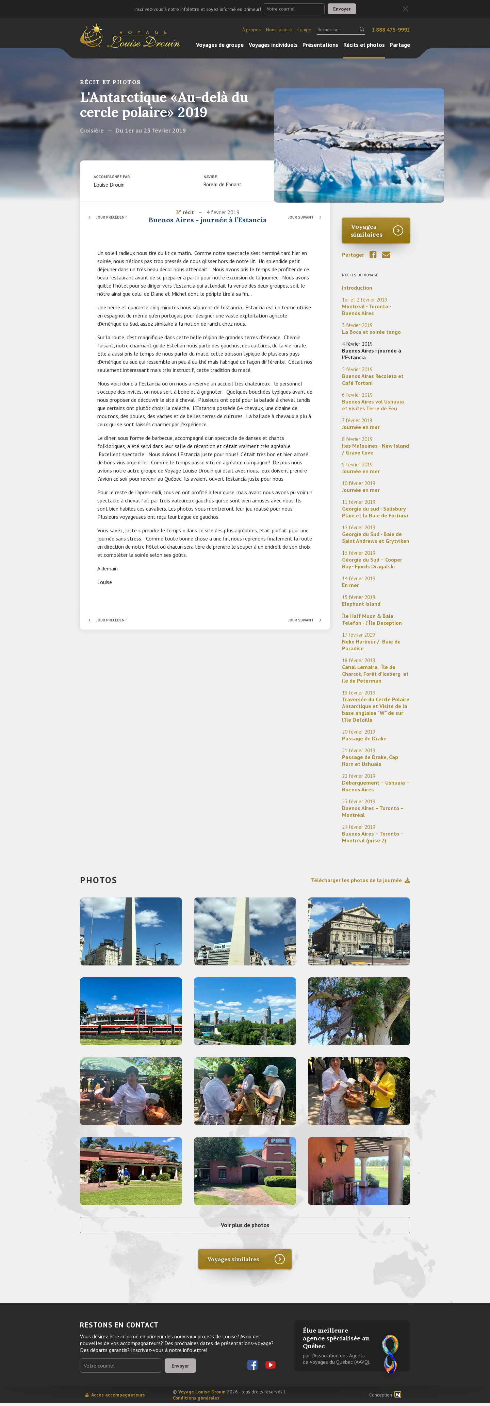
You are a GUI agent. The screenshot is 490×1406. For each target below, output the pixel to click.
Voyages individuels (273, 45)
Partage (400, 45)
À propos (251, 30)
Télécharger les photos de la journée (360, 880)
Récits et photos (364, 45)
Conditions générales (196, 1401)
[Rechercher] (341, 29)
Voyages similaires (366, 230)
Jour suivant (299, 217)
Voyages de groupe (220, 45)
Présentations (320, 45)
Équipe (304, 30)
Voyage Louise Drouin (202, 1394)
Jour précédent (114, 217)
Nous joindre (279, 30)
